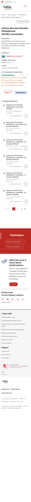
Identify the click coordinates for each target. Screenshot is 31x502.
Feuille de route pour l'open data (9, 280)
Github (18, 243)
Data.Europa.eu (15, 333)
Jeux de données (12, 14)
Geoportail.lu (5, 333)
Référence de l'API (6, 298)
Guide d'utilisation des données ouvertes (11, 264)
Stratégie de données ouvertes (8, 277)
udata (2, 316)
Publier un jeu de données (13, 185)
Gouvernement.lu (6, 337)
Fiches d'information (6, 287)
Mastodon (13, 243)
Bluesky (2, 243)
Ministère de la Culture (14, 56)
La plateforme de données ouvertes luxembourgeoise (20, 7)
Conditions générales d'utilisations (9, 342)
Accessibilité (13, 345)
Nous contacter (5, 301)
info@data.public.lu (6, 246)
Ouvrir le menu (29, 6)
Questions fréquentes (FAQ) (8, 261)
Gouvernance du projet (7, 283)
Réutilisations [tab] (21, 92)
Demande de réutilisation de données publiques (13, 273)
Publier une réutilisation (13, 190)
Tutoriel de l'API (5, 295)
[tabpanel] (15, 131)
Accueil (3, 14)
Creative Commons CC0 (15, 351)
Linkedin (8, 243)
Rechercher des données (25, 6)
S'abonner (13, 228)
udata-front (4, 318)
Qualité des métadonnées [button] (3, 72)
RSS (23, 243)
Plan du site (20, 345)
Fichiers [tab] (8, 92)
